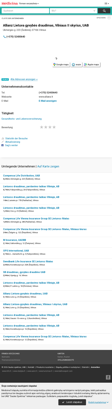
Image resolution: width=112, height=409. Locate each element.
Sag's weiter (9, 145)
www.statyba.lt (19, 371)
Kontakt (31, 367)
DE (107, 3)
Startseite (6, 357)
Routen (67, 357)
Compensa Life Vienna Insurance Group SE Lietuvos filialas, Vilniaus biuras (45, 229)
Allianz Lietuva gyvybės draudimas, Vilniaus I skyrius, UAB (35, 304)
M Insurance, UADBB (14, 240)
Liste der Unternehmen (12, 18)
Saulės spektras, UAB (17, 367)
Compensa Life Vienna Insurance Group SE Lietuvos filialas (36, 218)
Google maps (61, 64)
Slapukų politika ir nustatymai (68, 367)
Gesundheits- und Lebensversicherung (21, 118)
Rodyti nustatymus (98, 402)
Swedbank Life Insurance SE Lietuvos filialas (28, 261)
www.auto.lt (32, 371)
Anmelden (95, 367)
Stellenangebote (66, 360)
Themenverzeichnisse (11, 360)
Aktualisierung (10, 141)
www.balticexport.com (63, 371)
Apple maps (91, 64)
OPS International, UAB (16, 250)
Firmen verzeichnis (29, 3)
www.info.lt (6, 371)
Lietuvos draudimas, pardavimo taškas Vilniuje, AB (31, 186)
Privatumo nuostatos (45, 367)
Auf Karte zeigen (48, 166)
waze (76, 65)
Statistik (85, 367)
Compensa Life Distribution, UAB (21, 175)
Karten (61, 354)
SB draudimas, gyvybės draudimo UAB (24, 272)
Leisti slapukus (72, 402)
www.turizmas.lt (45, 371)
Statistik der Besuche (14, 138)
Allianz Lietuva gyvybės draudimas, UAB (25, 293)
